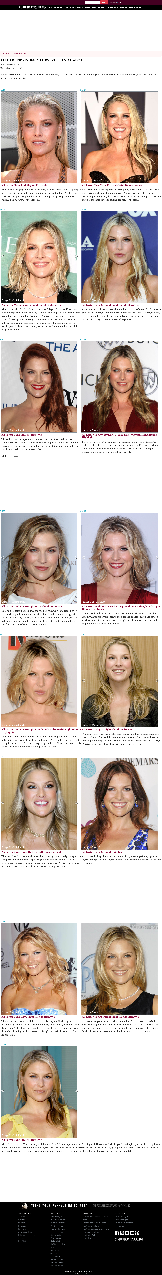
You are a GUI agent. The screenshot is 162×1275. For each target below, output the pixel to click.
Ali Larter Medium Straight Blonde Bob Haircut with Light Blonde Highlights (41, 731)
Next (76, 257)
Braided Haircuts (56, 1250)
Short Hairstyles (56, 1226)
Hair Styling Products (91, 1226)
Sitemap (21, 1223)
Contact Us (22, 1238)
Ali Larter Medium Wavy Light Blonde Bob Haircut (31, 305)
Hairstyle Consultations (124, 1223)
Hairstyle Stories (56, 1265)
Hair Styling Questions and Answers (96, 1229)
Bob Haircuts (55, 1235)
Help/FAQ (22, 1241)
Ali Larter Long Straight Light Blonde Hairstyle (110, 305)
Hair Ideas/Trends (117, 8)
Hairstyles (75, 8)
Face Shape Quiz (121, 1220)
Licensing (22, 1229)
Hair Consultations (94, 8)
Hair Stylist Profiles (90, 1235)
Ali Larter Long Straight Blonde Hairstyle (107, 729)
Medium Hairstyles (57, 1229)
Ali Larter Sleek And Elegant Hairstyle (24, 185)
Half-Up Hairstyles (57, 1244)
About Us (22, 1217)
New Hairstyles (56, 1217)
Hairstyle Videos (89, 1238)
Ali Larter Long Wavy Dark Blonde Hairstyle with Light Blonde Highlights (119, 436)
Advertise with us (25, 1232)
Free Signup (119, 1226)
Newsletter (22, 1226)
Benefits (21, 1220)
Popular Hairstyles (57, 1220)
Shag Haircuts (56, 1253)
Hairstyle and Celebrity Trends (94, 1223)
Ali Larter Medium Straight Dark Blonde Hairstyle (31, 606)
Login (119, 2)
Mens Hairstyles (56, 1259)
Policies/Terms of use (26, 1235)
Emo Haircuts (55, 1256)
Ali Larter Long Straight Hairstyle (21, 435)
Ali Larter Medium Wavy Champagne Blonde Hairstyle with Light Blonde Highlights (121, 607)
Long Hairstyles (56, 1232)
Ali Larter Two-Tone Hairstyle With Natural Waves (112, 185)
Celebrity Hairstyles (58, 1223)
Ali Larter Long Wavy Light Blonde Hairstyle (28, 1017)
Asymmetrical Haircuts (59, 1247)
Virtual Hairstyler (58, 8)
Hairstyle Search (56, 1262)
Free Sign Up (113, 2)
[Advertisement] (81, 31)
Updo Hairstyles (56, 1241)
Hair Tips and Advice (91, 1232)
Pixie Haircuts (55, 1238)
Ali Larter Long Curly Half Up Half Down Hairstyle (31, 852)
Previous (2, 257)
